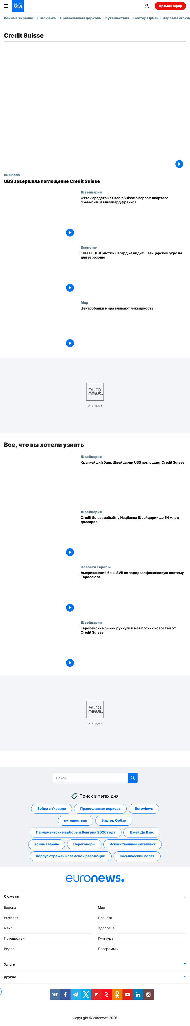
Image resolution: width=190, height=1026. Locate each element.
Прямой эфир (170, 6)
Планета (105, 917)
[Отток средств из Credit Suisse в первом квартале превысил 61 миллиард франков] (133, 217)
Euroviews (46, 18)
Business (12, 175)
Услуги (9, 964)
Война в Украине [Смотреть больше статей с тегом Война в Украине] (51, 808)
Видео (9, 949)
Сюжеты (11, 896)
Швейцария (91, 192)
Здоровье (106, 928)
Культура (105, 938)
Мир (84, 302)
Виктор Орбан (145, 18)
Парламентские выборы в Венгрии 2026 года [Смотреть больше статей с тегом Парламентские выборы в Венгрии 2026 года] (75, 832)
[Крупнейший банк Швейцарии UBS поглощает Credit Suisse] (133, 482)
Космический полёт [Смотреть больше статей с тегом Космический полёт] (137, 856)
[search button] (133, 778)
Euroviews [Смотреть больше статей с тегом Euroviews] (144, 808)
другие (10, 977)
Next (8, 928)
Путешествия (15, 938)
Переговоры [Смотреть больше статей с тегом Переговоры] (84, 844)
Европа (10, 907)
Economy (89, 247)
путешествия (117, 18)
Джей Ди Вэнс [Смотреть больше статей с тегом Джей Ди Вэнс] (142, 832)
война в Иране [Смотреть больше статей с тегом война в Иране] (46, 844)
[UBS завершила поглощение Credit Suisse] (95, 181)
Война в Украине (18, 18)
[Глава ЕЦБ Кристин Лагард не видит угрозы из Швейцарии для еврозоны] (133, 272)
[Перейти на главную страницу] (18, 6)
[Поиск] (95, 778)
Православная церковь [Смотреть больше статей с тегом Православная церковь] (100, 808)
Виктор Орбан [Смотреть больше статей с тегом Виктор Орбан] (113, 820)
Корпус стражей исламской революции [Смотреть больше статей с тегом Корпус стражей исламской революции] (70, 856)
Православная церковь (80, 18)
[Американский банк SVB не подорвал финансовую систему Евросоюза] (133, 592)
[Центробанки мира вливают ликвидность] (133, 328)
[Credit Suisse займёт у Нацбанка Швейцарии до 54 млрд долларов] (133, 537)
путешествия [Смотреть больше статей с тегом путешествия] (75, 820)
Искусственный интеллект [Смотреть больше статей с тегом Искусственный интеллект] (133, 844)
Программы (108, 949)
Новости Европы (96, 567)
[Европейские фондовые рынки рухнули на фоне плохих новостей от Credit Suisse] (133, 647)
